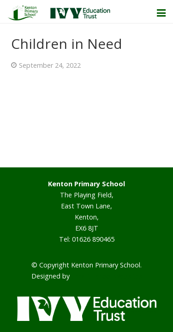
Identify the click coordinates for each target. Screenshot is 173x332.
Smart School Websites (107, 276)
